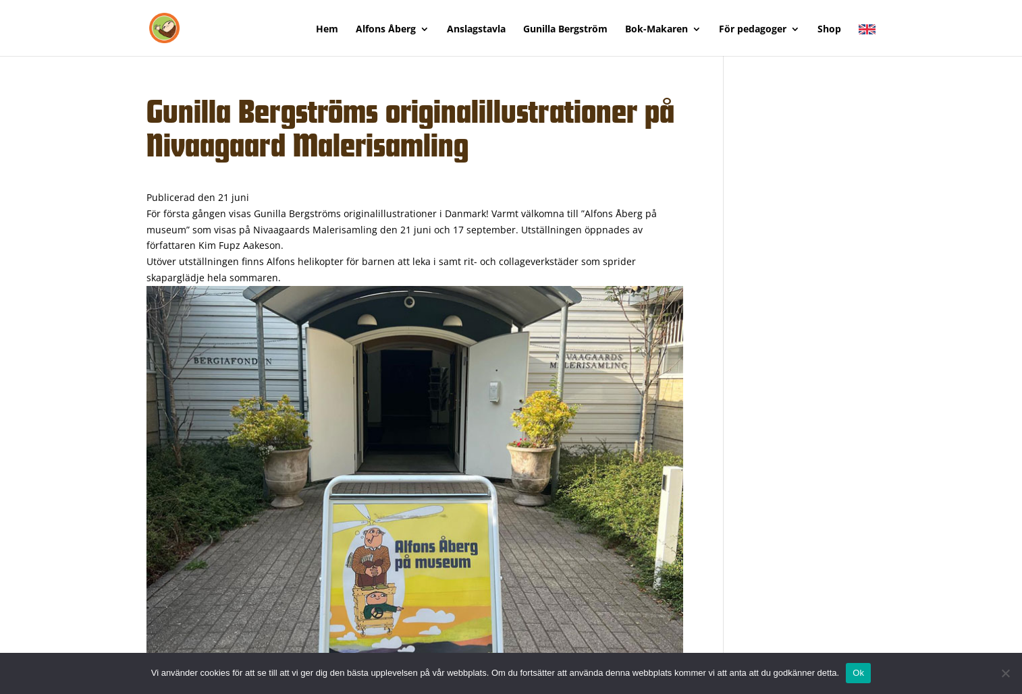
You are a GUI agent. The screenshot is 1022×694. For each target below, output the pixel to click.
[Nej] (1005, 673)
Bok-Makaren (656, 29)
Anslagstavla (476, 29)
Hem (327, 29)
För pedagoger (752, 29)
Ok (858, 673)
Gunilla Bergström (565, 29)
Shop (829, 29)
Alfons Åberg (386, 29)
